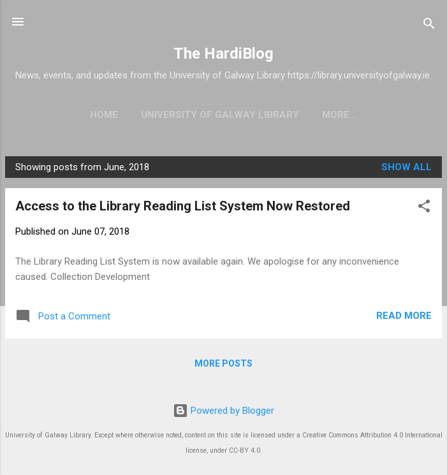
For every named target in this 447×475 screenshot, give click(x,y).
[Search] (429, 25)
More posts (223, 363)
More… (339, 115)
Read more (404, 315)
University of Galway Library (220, 115)
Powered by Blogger (223, 410)
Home (104, 115)
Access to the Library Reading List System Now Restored (182, 206)
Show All (406, 167)
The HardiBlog (223, 53)
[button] (424, 208)
